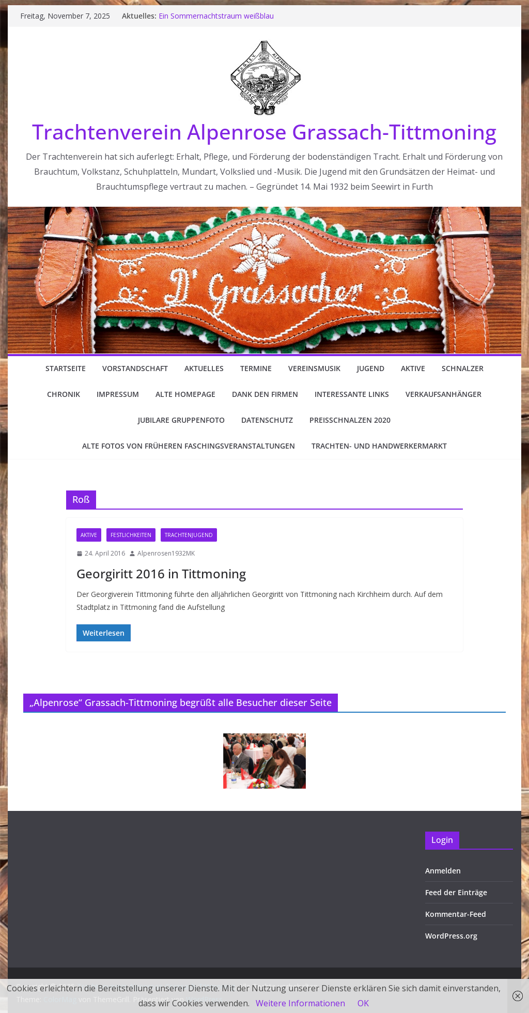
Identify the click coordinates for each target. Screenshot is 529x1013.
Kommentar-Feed (455, 914)
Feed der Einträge (456, 892)
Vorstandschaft (135, 368)
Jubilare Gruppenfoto (181, 420)
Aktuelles (204, 368)
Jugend (370, 368)
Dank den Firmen (265, 394)
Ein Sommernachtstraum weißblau (216, 16)
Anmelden (443, 871)
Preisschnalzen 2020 (350, 420)
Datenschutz (267, 420)
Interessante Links (352, 394)
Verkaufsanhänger (443, 394)
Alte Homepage (185, 394)
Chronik (63, 394)
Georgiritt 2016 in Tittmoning (161, 573)
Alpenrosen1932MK (166, 553)
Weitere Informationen (300, 1003)
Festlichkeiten (131, 535)
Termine (256, 368)
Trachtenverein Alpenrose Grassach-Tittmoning (264, 131)
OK (363, 1003)
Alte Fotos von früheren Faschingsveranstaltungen (188, 446)
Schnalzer (463, 368)
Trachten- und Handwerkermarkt (379, 446)
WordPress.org (451, 936)
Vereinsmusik (314, 368)
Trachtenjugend (189, 535)
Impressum (118, 394)
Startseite (65, 368)
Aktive (413, 368)
